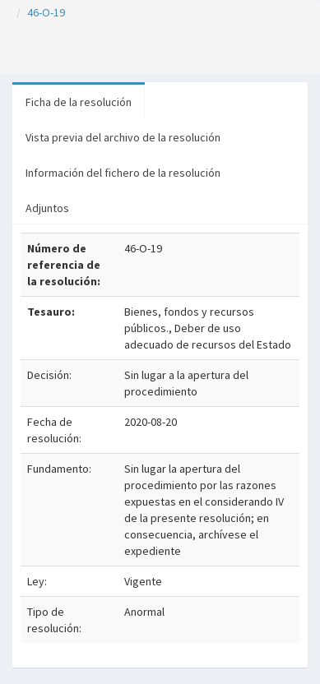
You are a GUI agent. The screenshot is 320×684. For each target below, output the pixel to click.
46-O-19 (46, 12)
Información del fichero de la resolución (123, 172)
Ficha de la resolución (79, 102)
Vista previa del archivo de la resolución (123, 137)
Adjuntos (47, 208)
